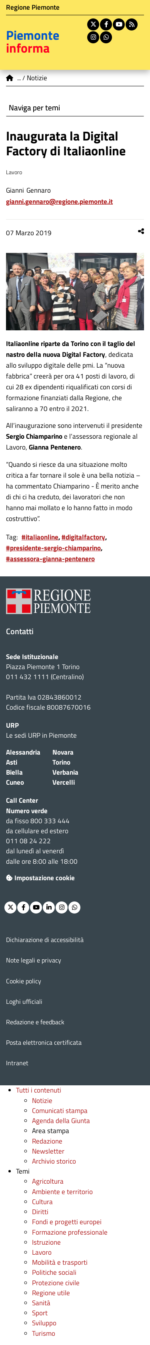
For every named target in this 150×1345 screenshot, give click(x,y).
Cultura (42, 1201)
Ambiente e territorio (62, 1191)
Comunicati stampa (60, 1110)
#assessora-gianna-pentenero (50, 558)
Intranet (17, 1063)
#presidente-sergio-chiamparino (53, 548)
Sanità (41, 1303)
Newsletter (48, 1151)
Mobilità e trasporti (60, 1262)
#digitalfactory (83, 537)
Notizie (42, 1100)
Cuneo (15, 782)
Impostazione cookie (40, 878)
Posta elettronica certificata (44, 1042)
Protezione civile (56, 1283)
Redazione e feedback (35, 1022)
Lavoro (42, 1252)
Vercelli (63, 782)
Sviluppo (44, 1323)
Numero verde (27, 811)
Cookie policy (23, 981)
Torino (61, 762)
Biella (14, 772)
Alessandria (23, 752)
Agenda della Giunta (61, 1120)
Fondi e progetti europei (67, 1222)
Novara (63, 752)
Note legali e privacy (33, 960)
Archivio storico (54, 1161)
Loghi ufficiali (24, 1001)
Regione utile (51, 1293)
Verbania (65, 772)
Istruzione (46, 1242)
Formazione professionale (70, 1232)
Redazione (47, 1141)
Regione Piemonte (33, 7)
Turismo (43, 1333)
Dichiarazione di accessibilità (45, 939)
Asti (11, 762)
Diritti (40, 1212)
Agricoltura (48, 1181)
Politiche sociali (54, 1272)
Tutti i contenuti (38, 1090)
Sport (40, 1313)
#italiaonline (40, 537)
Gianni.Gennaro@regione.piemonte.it (59, 201)
